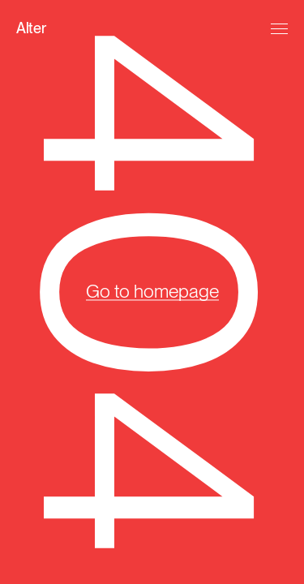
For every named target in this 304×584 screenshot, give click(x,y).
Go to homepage (152, 291)
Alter (30, 27)
